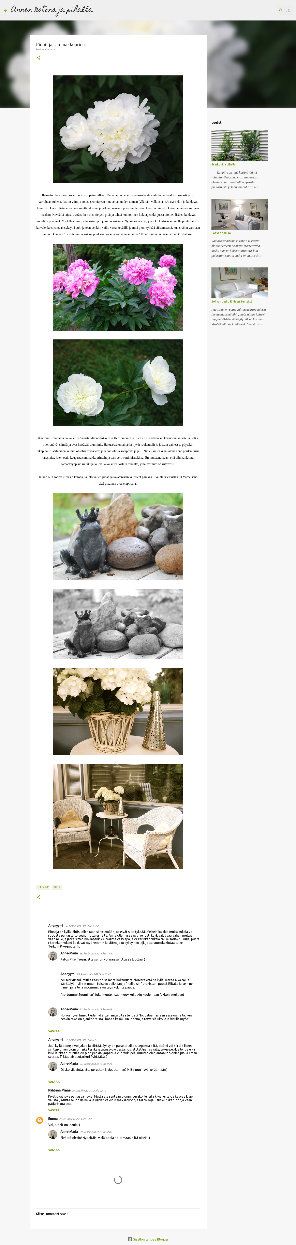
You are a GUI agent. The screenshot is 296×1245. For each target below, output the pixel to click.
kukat (43, 887)
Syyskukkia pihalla (223, 164)
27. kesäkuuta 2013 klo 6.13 (81, 1039)
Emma (53, 1118)
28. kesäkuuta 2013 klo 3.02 (75, 1118)
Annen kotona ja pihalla (52, 10)
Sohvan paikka (221, 233)
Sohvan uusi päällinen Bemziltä (231, 301)
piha (57, 887)
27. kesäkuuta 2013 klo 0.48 (95, 1009)
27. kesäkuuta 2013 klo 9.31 (95, 1063)
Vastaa (54, 1031)
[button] (38, 58)
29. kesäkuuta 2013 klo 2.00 (95, 1131)
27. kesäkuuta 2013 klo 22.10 (89, 1090)
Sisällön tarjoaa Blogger (148, 1239)
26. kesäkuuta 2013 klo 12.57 (96, 953)
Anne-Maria (69, 953)
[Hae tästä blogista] (271, 10)
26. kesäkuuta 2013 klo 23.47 (94, 974)
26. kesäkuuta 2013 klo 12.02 (82, 925)
